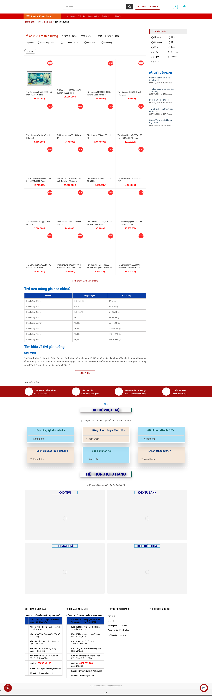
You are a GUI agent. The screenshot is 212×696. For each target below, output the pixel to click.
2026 (107, 36)
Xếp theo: (30, 42)
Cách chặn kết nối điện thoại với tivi (159, 79)
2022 (81, 36)
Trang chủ (29, 22)
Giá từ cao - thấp (69, 42)
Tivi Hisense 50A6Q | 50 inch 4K (69, 136)
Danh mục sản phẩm (38, 16)
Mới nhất (89, 42)
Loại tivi (48, 22)
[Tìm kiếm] (129, 6)
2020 (115, 36)
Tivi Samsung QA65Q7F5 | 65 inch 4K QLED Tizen (129, 223)
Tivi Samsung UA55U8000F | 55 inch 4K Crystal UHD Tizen (99, 266)
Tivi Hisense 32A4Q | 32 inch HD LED (38, 223)
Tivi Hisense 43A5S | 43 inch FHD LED (38, 136)
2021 (90, 36)
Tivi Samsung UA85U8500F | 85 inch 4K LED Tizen (69, 91)
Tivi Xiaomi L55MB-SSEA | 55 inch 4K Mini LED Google (129, 136)
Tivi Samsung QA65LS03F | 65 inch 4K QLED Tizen (39, 93)
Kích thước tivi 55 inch (159, 100)
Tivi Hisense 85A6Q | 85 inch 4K (99, 136)
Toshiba (156, 61)
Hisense (156, 37)
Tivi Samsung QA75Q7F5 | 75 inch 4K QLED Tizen (38, 266)
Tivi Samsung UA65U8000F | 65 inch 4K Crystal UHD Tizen (129, 266)
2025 (98, 36)
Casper (172, 47)
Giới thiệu (71, 16)
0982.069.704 (86, 663)
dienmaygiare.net (45, 673)
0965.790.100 (44, 663)
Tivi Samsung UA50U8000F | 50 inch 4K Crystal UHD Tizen (69, 266)
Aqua (155, 57)
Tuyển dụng (107, 16)
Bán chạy (107, 42)
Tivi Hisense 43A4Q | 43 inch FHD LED (69, 223)
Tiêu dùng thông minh (147, 7)
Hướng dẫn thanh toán (117, 626)
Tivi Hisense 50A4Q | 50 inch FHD (129, 179)
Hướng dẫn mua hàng (117, 635)
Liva (171, 37)
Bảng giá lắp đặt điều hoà (118, 630)
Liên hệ (111, 621)
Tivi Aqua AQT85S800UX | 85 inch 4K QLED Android (99, 93)
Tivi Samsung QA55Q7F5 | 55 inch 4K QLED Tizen (99, 223)
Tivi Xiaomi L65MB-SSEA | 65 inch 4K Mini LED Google (38, 179)
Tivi (39, 22)
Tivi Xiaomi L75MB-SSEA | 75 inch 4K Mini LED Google (69, 179)
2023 (64, 36)
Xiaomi (172, 57)
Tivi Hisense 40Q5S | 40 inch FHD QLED (129, 93)
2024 (72, 36)
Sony (155, 47)
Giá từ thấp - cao (45, 42)
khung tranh (30, 51)
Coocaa (173, 52)
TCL (154, 52)
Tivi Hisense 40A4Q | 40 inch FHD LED (99, 179)
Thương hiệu (159, 31)
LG (170, 42)
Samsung (156, 42)
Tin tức (118, 16)
